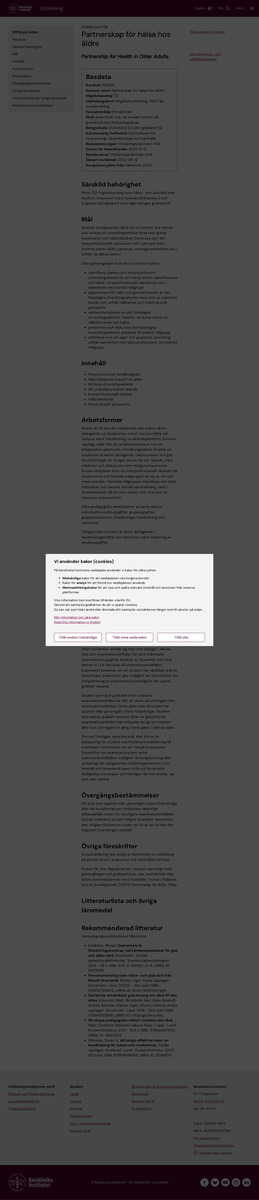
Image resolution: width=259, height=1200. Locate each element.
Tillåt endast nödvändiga (78, 637)
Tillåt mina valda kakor (130, 637)
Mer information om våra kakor (76, 617)
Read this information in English (77, 622)
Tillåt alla (181, 637)
